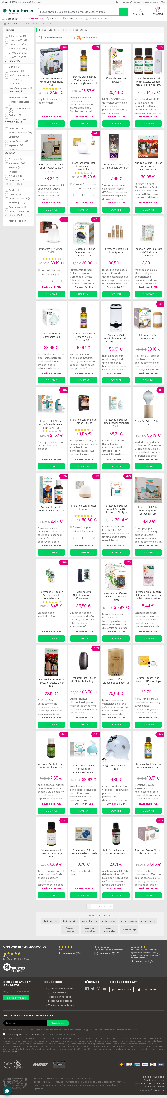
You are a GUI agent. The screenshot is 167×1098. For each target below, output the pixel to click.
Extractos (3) (15, 149)
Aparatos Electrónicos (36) (20, 110)
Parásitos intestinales (109, 929)
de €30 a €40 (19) (18, 48)
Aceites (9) (14, 190)
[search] (123, 12)
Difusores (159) (16, 128)
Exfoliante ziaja (129, 929)
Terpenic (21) (15, 167)
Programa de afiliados (58, 1000)
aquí (17, 1051)
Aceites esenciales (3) (20, 198)
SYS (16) (13, 172)
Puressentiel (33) (17, 163)
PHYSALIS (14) (15, 176)
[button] (140, 12)
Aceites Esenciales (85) (20, 132)
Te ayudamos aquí (16, 997)
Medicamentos (96, 18)
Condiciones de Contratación (149, 1083)
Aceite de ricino (70, 921)
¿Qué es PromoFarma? (59, 988)
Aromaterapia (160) (18, 97)
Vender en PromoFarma (59, 1005)
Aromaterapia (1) (17, 207)
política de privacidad (27, 1034)
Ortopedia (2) (15, 83)
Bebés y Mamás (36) (19, 75)
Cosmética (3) (16, 79)
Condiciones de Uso (154, 1080)
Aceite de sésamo (70, 929)
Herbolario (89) (16, 71)
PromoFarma (157, 1090)
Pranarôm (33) (16, 159)
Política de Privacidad (153, 1076)
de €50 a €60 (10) (18, 57)
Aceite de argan (109, 921)
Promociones (33, 18)
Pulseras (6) (15, 194)
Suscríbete (58, 1023)
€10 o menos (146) (18, 36)
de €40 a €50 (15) (18, 53)
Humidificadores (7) (19, 141)
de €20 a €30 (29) (18, 44)
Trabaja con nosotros (58, 996)
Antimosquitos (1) (17, 202)
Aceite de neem (89, 921)
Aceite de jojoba (148, 921)
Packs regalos (72, 18)
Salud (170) (14, 66)
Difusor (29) (14, 136)
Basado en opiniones (16, 959)
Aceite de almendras (90, 929)
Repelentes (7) (16, 145)
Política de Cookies (154, 1086)
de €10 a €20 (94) (18, 40)
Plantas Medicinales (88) (19, 103)
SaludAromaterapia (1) (20, 88)
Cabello (53, 18)
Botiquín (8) (15, 115)
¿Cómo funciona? (56, 992)
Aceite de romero (129, 921)
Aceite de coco (50, 921)
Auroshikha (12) (16, 180)
